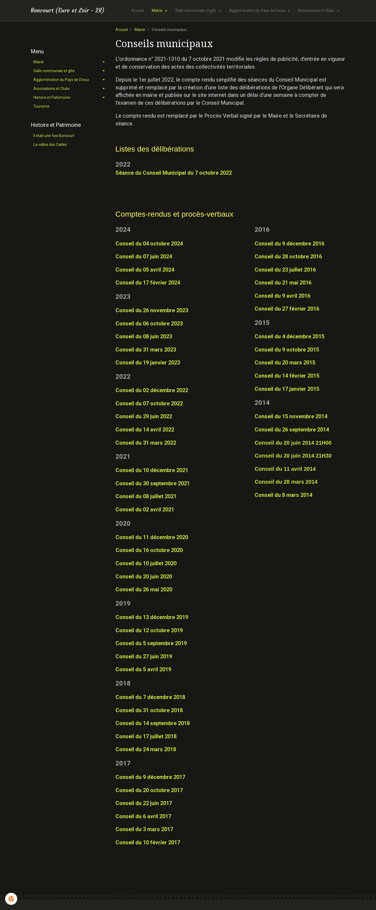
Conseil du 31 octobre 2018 (149, 710)
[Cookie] (11, 899)
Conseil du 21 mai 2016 (283, 282)
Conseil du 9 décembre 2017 (150, 777)
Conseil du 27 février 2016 (287, 308)
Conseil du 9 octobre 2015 (287, 349)
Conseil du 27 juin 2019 (143, 656)
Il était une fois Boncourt (54, 135)
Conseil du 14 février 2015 (287, 376)
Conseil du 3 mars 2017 (144, 829)
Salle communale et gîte (196, 10)
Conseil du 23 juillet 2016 (285, 269)
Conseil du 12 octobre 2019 (149, 630)
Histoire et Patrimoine (51, 97)
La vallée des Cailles (50, 144)
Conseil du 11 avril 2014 (285, 469)
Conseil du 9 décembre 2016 (289, 243)
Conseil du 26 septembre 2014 (292, 429)
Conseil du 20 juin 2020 (143, 576)
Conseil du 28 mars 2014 (286, 482)
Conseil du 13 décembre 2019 (151, 617)
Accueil (137, 10)
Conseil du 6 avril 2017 (143, 816)
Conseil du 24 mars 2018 (145, 749)
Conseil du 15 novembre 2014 (291, 416)
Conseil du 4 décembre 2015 (289, 336)
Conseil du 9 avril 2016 (282, 296)
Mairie (157, 10)
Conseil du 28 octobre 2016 (288, 256)
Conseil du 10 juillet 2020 (146, 563)
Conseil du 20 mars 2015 (285, 362)
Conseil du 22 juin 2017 (143, 803)
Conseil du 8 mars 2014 (283, 495)
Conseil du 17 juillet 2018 (146, 736)
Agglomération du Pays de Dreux (257, 10)
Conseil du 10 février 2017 (147, 842)
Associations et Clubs (316, 10)
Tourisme (41, 106)
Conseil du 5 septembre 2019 (151, 643)
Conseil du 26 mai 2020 (143, 589)
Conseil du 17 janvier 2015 (287, 389)
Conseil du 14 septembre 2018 (152, 723)
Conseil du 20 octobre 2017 (149, 790)
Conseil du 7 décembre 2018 (150, 697)
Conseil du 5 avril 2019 (143, 669)
